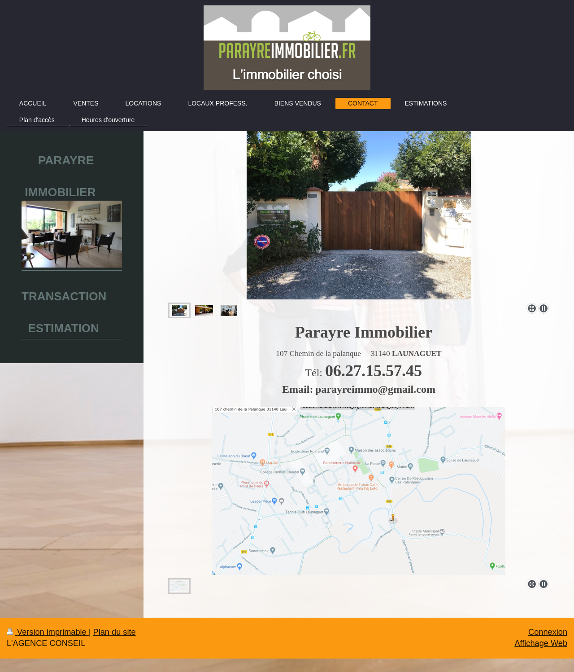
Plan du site (114, 632)
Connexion (547, 632)
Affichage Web (540, 643)
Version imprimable (48, 632)
